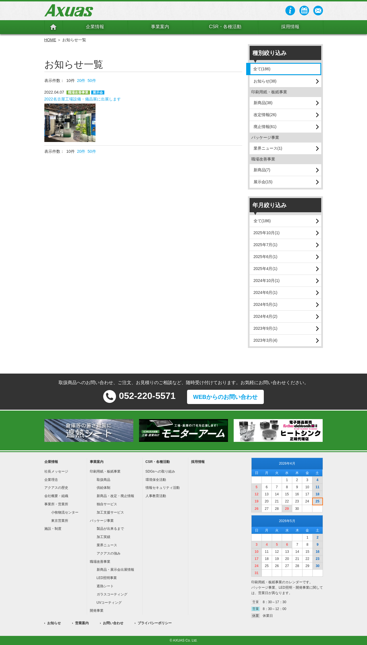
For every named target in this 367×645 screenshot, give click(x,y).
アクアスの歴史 (56, 488)
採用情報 (290, 26)
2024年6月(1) (265, 292)
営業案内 (82, 623)
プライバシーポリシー (155, 623)
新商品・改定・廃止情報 (115, 496)
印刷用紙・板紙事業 (105, 471)
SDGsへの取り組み (160, 471)
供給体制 (103, 488)
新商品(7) (262, 170)
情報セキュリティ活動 (163, 488)
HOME (50, 40)
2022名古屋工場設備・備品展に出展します (82, 99)
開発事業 (96, 611)
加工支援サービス (110, 512)
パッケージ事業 (102, 521)
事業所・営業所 (56, 504)
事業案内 (160, 26)
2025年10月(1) (267, 232)
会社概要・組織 (56, 496)
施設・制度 (52, 529)
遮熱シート (105, 586)
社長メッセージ (56, 471)
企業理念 (51, 480)
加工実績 (103, 537)
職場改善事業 (100, 562)
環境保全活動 (156, 480)
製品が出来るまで (110, 529)
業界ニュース (107, 545)
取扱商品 (103, 480)
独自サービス (107, 504)
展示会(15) (263, 182)
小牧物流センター (64, 512)
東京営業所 (59, 521)
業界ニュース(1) (268, 148)
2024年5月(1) (265, 304)
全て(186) (262, 69)
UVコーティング (109, 603)
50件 (92, 80)
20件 (81, 80)
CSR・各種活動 (225, 26)
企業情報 (95, 26)
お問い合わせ (113, 623)
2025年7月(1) (265, 244)
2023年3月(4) (265, 340)
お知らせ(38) (265, 81)
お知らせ (54, 623)
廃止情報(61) (265, 126)
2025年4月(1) (265, 268)
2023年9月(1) (265, 328)
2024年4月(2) (265, 316)
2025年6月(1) (265, 256)
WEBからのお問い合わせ (225, 397)
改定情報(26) (265, 114)
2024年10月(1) (267, 280)
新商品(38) (263, 102)
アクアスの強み (109, 553)
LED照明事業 (107, 578)
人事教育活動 (156, 496)
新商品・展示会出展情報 (115, 570)
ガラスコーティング (112, 594)
